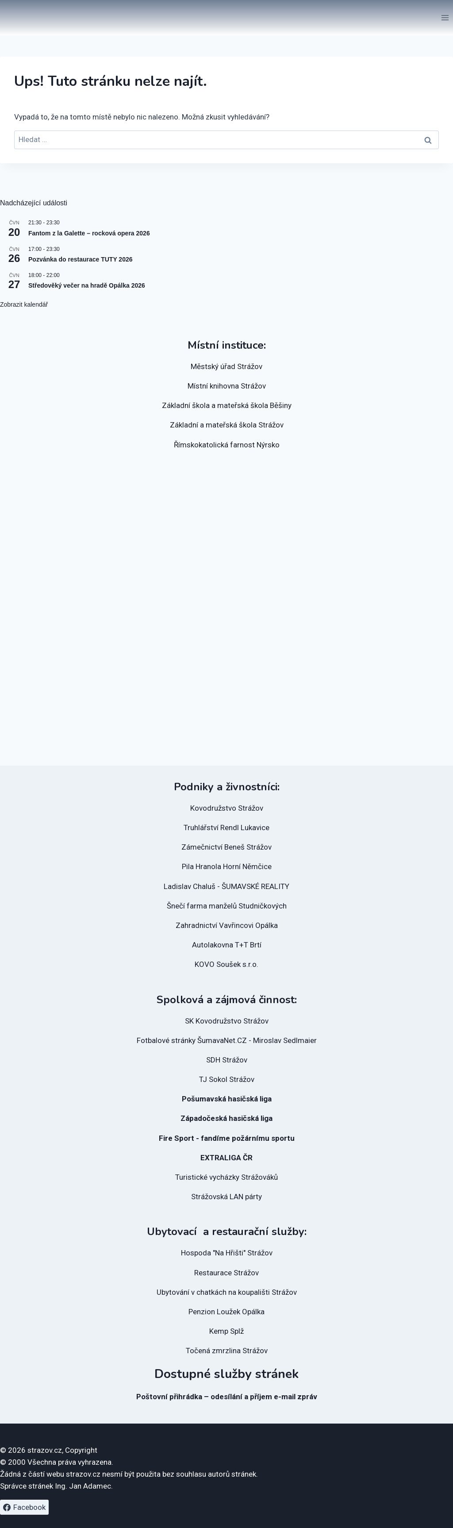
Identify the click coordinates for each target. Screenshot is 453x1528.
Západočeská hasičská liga (226, 1118)
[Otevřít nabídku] (445, 17)
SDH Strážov (226, 1059)
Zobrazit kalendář (24, 304)
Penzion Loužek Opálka (226, 1311)
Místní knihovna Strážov (227, 385)
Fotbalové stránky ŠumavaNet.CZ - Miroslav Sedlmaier (227, 1040)
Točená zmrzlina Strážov (227, 1350)
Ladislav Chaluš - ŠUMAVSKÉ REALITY (226, 886)
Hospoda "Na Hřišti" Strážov (227, 1252)
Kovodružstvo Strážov (226, 808)
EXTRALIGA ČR (226, 1157)
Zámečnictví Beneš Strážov (226, 847)
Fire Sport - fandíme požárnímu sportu (227, 1138)
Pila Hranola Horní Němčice (227, 866)
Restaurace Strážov (226, 1272)
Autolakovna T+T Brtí (226, 944)
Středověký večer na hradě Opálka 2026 (86, 285)
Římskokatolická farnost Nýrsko (227, 444)
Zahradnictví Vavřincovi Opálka (227, 925)
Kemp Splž (226, 1331)
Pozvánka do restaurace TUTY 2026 (80, 259)
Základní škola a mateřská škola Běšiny (227, 405)
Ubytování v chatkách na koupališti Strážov (227, 1292)
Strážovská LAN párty (226, 1196)
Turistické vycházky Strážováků (226, 1177)
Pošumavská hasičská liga (227, 1098)
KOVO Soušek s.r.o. (226, 964)
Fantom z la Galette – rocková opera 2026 (89, 233)
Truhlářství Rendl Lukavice (226, 827)
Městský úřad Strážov (226, 366)
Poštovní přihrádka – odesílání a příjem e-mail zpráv (226, 1396)
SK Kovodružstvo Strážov (227, 1020)
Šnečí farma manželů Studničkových (227, 905)
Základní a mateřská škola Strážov (227, 424)
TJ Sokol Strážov (226, 1079)
